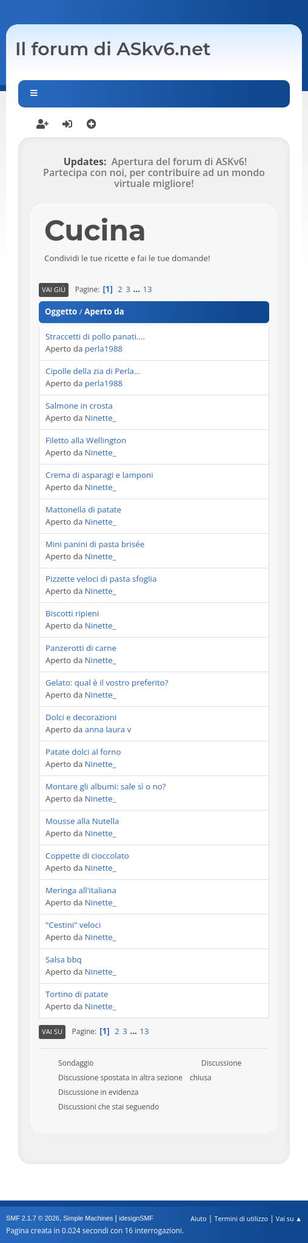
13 (147, 289)
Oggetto (61, 311)
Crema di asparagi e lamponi (99, 474)
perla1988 (103, 348)
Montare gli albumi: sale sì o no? (105, 786)
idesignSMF (136, 1218)
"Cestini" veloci (73, 924)
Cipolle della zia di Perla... (93, 371)
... (137, 289)
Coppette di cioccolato (87, 855)
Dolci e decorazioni (80, 717)
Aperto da (104, 311)
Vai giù (53, 289)
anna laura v (108, 729)
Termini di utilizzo (241, 1218)
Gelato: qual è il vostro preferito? (106, 682)
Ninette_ (100, 417)
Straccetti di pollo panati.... (95, 336)
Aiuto (198, 1218)
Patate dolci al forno (83, 751)
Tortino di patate (77, 994)
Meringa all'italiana (80, 890)
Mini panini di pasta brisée (94, 544)
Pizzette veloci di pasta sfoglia (100, 578)
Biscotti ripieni (72, 613)
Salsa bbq (63, 959)
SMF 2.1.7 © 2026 (32, 1218)
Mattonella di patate (83, 509)
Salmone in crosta (79, 405)
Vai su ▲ (289, 1218)
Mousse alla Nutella (82, 821)
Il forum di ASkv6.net (113, 49)
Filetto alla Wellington (85, 440)
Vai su (52, 1031)
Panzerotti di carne (80, 647)
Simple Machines (88, 1218)
